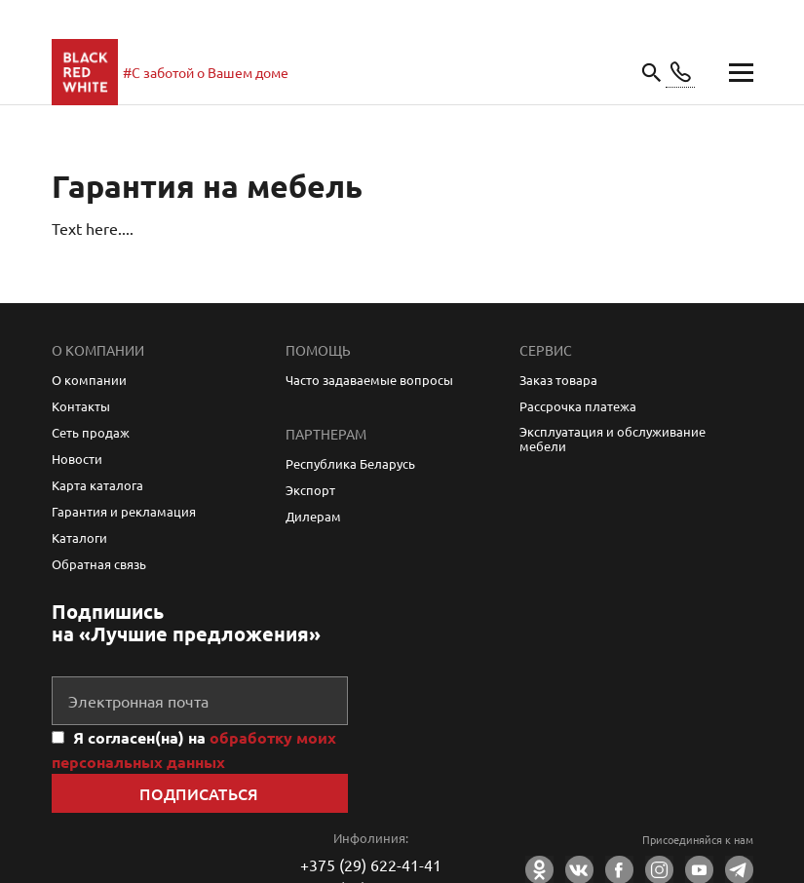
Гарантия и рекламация (124, 511)
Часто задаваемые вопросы (369, 379)
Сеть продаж (91, 432)
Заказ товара (558, 379)
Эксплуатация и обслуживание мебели (612, 438)
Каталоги (79, 537)
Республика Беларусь (350, 463)
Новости (77, 458)
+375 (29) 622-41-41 (370, 864)
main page (85, 72)
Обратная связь (99, 564)
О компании (89, 379)
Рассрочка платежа (577, 406)
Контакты (81, 406)
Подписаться (199, 793)
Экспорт (310, 489)
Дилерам (313, 516)
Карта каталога (97, 485)
